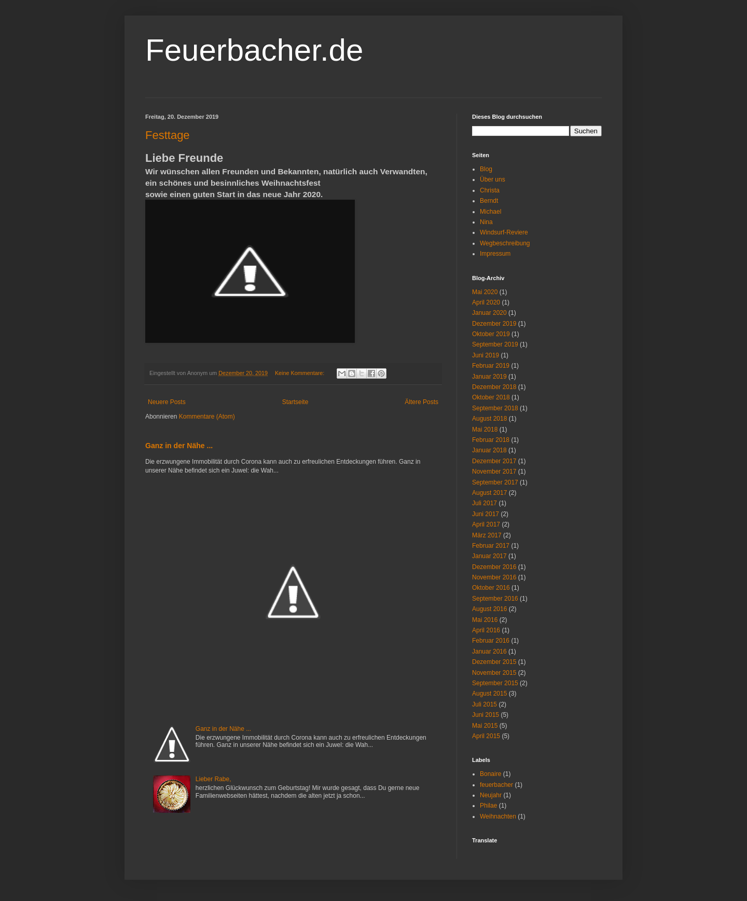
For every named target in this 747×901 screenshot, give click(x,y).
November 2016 (494, 577)
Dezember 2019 (494, 323)
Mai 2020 (484, 292)
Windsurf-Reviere (504, 232)
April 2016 (486, 630)
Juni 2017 (485, 514)
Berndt (489, 200)
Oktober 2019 (491, 334)
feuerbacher (496, 784)
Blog (486, 169)
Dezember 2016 (494, 567)
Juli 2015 (484, 704)
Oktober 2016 (491, 587)
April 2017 (486, 524)
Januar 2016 (489, 651)
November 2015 (494, 672)
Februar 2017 (490, 545)
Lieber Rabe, (213, 779)
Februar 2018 (490, 439)
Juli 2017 (484, 503)
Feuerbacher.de (254, 50)
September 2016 (495, 598)
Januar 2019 (489, 376)
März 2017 (487, 535)
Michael (490, 211)
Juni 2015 (485, 714)
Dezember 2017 (494, 461)
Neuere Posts (167, 402)
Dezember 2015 (494, 662)
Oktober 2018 (491, 397)
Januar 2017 (489, 556)
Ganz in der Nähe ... (179, 445)
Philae (488, 805)
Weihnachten (498, 816)
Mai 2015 (484, 725)
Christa (490, 190)
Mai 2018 (484, 429)
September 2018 (495, 408)
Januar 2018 (489, 450)
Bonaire (490, 774)
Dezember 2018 (494, 387)
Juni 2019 (485, 355)
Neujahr (491, 795)
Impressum (495, 253)
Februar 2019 (490, 365)
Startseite (295, 402)
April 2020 (486, 302)
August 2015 (489, 693)
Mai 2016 (484, 619)
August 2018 (489, 418)
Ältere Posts (421, 402)
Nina (486, 222)
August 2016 (489, 609)
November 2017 (494, 471)
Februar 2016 (490, 640)
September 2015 (495, 683)
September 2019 (495, 344)
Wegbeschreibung (505, 243)
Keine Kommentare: (300, 373)
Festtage (167, 135)
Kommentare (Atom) (207, 416)
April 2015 (486, 736)
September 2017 (495, 482)
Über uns (492, 179)
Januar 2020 (489, 312)
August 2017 (489, 492)
